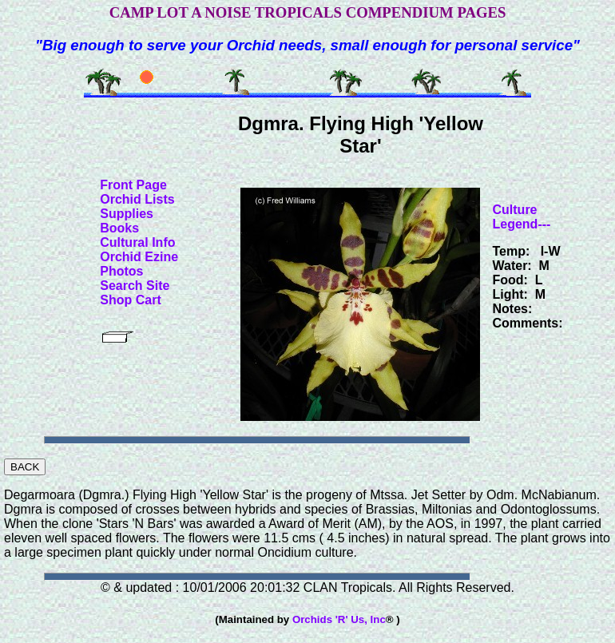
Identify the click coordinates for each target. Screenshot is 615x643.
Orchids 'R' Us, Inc (339, 619)
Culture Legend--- (522, 217)
